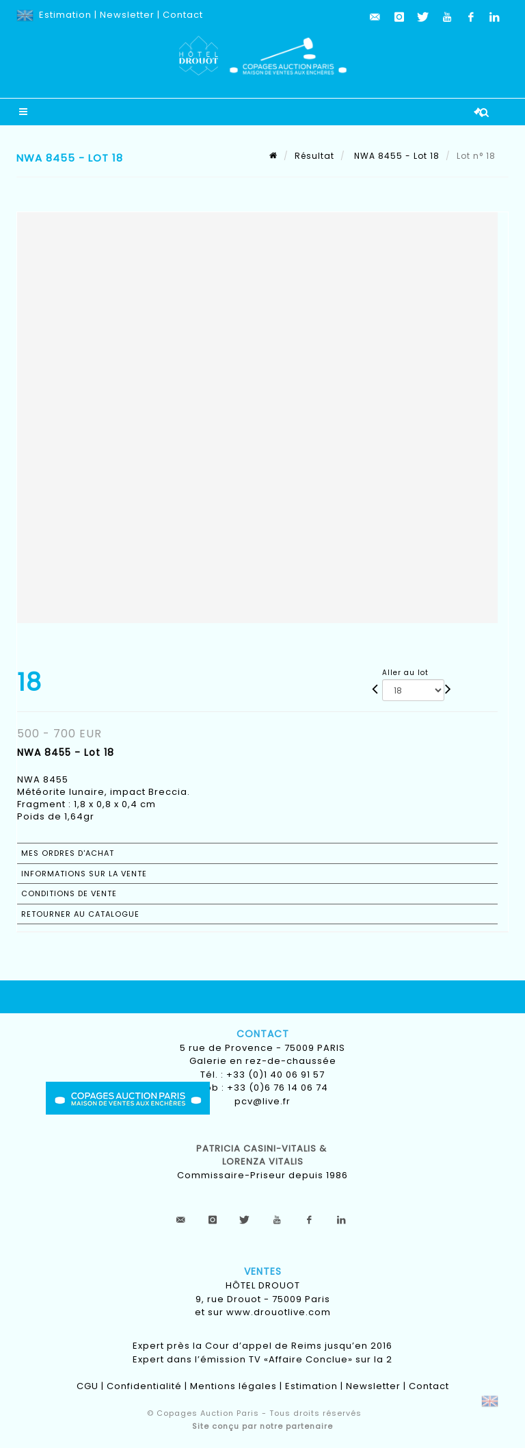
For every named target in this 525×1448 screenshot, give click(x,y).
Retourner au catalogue (80, 914)
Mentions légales (233, 1386)
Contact (183, 14)
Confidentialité (144, 1386)
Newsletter (127, 14)
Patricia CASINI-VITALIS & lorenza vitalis (262, 1155)
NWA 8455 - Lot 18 (395, 156)
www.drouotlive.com (278, 1312)
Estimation (65, 14)
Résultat (314, 156)
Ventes (263, 1271)
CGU (87, 1386)
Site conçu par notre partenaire (262, 1426)
